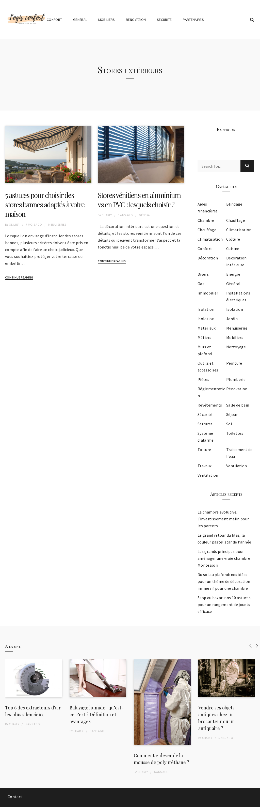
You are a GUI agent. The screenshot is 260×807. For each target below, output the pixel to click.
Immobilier (208, 293)
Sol (229, 423)
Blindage (234, 204)
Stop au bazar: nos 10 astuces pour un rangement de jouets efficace (224, 604)
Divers (203, 274)
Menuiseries (57, 224)
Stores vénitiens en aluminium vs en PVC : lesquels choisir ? (139, 199)
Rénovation (136, 19)
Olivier (14, 224)
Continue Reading (19, 277)
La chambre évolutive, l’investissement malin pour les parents (223, 518)
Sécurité (164, 19)
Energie (233, 274)
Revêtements (210, 405)
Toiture (204, 449)
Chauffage (235, 220)
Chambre (206, 220)
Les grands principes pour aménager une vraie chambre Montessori (224, 558)
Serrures (205, 423)
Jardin (232, 318)
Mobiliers (106, 19)
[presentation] (250, 645)
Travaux (205, 465)
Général (80, 19)
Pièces (203, 379)
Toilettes (234, 433)
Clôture (233, 239)
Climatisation (239, 229)
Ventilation (236, 465)
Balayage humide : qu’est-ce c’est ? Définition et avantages (97, 714)
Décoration (208, 257)
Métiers (204, 337)
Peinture (234, 363)
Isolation (206, 309)
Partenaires (193, 19)
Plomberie (236, 379)
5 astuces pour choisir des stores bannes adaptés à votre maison (44, 204)
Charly (107, 215)
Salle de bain (237, 405)
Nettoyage (236, 346)
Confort (54, 19)
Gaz (201, 283)
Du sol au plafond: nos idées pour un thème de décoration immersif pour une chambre (224, 581)
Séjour (232, 414)
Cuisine (232, 248)
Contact (15, 796)
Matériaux (207, 328)
